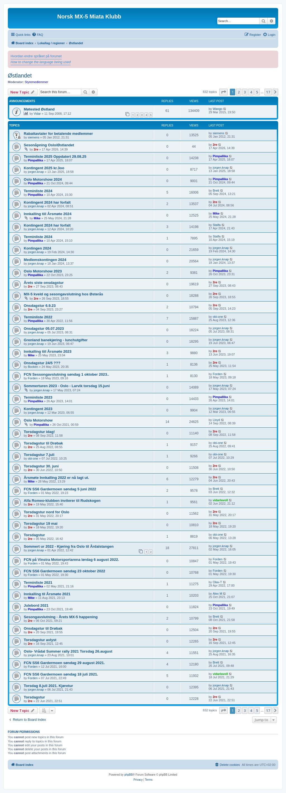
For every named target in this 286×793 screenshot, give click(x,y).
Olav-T (217, 582)
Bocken (33, 366)
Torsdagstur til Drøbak (43, 443)
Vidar (37, 113)
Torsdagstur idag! (39, 432)
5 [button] (257, 92)
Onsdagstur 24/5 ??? (42, 363)
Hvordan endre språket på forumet (36, 56)
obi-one (218, 316)
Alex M (217, 593)
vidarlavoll (220, 500)
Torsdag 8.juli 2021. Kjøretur (48, 686)
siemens (33, 137)
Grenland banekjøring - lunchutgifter (56, 340)
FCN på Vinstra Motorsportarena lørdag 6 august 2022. (71, 559)
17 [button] (268, 92)
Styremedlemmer (36, 82)
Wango (217, 108)
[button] (223, 92)
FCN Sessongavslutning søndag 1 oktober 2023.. (66, 374)
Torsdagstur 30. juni (41, 466)
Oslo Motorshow (38, 420)
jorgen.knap (36, 171)
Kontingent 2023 (38, 409)
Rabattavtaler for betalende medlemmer (58, 133)
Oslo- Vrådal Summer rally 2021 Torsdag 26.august (68, 651)
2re (36, 149)
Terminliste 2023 (38, 397)
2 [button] (239, 92)
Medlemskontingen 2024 (45, 260)
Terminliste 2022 (38, 317)
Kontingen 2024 (37, 248)
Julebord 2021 (36, 605)
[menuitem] (37, 34)
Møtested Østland (39, 109)
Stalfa (217, 225)
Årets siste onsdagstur (44, 283)
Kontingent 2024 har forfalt (47, 202)
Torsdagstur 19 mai (41, 523)
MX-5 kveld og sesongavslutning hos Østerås (63, 294)
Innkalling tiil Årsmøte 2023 (48, 351)
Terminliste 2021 (38, 582)
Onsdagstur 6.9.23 (40, 305)
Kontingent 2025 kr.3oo (44, 168)
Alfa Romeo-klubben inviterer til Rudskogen (62, 500)
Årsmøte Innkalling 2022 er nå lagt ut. (56, 478)
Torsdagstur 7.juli (39, 455)
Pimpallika (35, 160)
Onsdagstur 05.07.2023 (44, 328)
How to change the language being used (41, 62)
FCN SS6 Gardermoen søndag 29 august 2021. (64, 663)
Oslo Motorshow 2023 (43, 271)
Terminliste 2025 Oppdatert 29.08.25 (55, 156)
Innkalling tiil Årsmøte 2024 (48, 214)
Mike (37, 218)
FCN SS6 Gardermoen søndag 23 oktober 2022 (64, 571)
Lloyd (216, 420)
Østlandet (20, 75)
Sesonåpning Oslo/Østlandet (49, 145)
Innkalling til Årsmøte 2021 (47, 594)
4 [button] (251, 92)
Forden (33, 378)
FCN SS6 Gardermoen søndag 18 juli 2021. (61, 674)
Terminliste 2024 (38, 191)
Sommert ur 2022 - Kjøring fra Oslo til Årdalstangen (69, 546)
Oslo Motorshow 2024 (43, 179)
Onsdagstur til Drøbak (43, 628)
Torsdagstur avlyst (40, 640)
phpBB (128, 774)
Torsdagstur (34, 535)
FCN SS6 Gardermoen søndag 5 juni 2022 (60, 489)
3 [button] (245, 92)
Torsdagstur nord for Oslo (46, 512)
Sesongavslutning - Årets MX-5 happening (61, 617)
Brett (216, 190)
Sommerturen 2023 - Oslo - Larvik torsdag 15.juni (67, 386)
